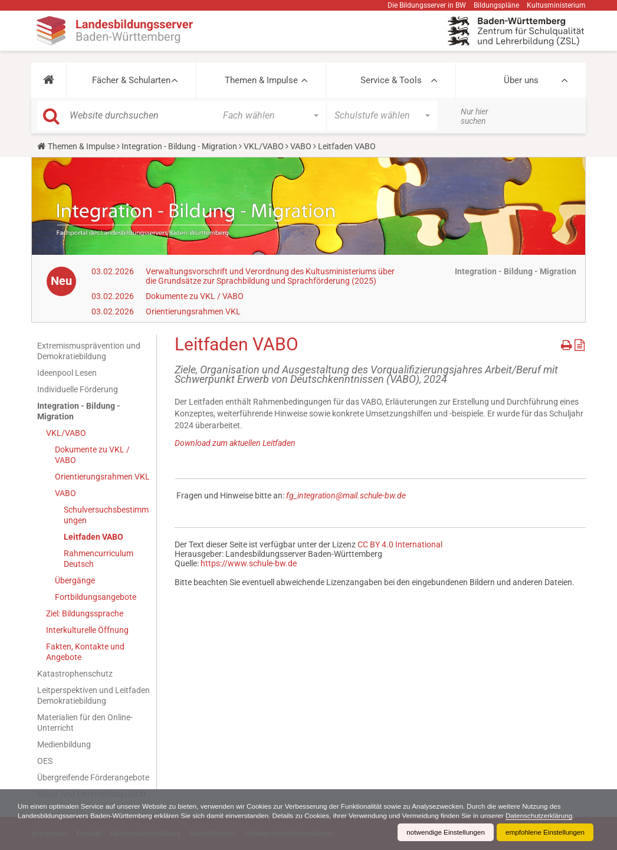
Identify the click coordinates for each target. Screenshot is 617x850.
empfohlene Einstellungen (544, 832)
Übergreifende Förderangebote (93, 777)
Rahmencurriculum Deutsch (98, 559)
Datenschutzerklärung (554, 816)
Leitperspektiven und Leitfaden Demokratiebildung (93, 695)
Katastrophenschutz (75, 673)
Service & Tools (391, 80)
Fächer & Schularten (131, 80)
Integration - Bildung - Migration (179, 146)
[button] (48, 80)
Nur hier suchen (474, 116)
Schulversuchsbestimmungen (106, 515)
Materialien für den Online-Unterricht (85, 723)
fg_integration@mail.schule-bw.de (346, 495)
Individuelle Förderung (77, 389)
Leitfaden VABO (93, 536)
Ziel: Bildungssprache (84, 613)
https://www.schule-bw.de (249, 563)
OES (44, 761)
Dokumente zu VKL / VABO (195, 296)
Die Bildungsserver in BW (427, 5)
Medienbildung (64, 744)
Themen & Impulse (261, 80)
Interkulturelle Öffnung (87, 630)
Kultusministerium (556, 5)
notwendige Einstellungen (442, 832)
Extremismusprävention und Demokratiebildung (88, 351)
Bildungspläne (496, 5)
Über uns (521, 80)
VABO (300, 146)
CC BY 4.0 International (399, 544)
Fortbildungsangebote (95, 597)
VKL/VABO (264, 146)
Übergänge (75, 580)
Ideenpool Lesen (67, 373)
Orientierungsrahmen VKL (193, 311)
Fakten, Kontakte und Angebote (85, 652)
